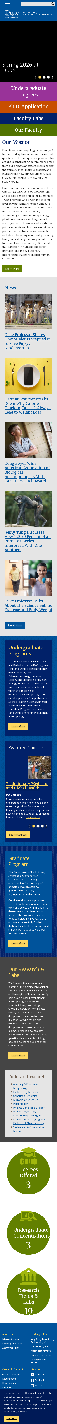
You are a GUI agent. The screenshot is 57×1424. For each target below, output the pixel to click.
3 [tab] (48, 77)
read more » (33, 817)
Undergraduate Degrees (28, 91)
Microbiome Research (25, 1100)
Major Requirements (41, 1350)
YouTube (39, 1385)
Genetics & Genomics (25, 1096)
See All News (15, 625)
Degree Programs (40, 1346)
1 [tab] (39, 77)
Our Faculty (28, 130)
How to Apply (9, 1383)
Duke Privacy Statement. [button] (16, 1411)
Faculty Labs (28, 118)
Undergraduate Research (38, 1361)
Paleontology (20, 1103)
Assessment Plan (10, 1348)
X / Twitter (40, 1374)
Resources (7, 1387)
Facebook (39, 1380)
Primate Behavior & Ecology (29, 1107)
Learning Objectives (12, 1343)
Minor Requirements (41, 1355)
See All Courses (18, 834)
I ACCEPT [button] (11, 1418)
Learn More (13, 269)
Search (52, 4)
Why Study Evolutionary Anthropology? (42, 1341)
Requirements (9, 1378)
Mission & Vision (10, 1339)
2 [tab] (44, 77)
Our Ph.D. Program (11, 1374)
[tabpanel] (28, 51)
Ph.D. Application (28, 106)
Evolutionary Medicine (25, 1092)
